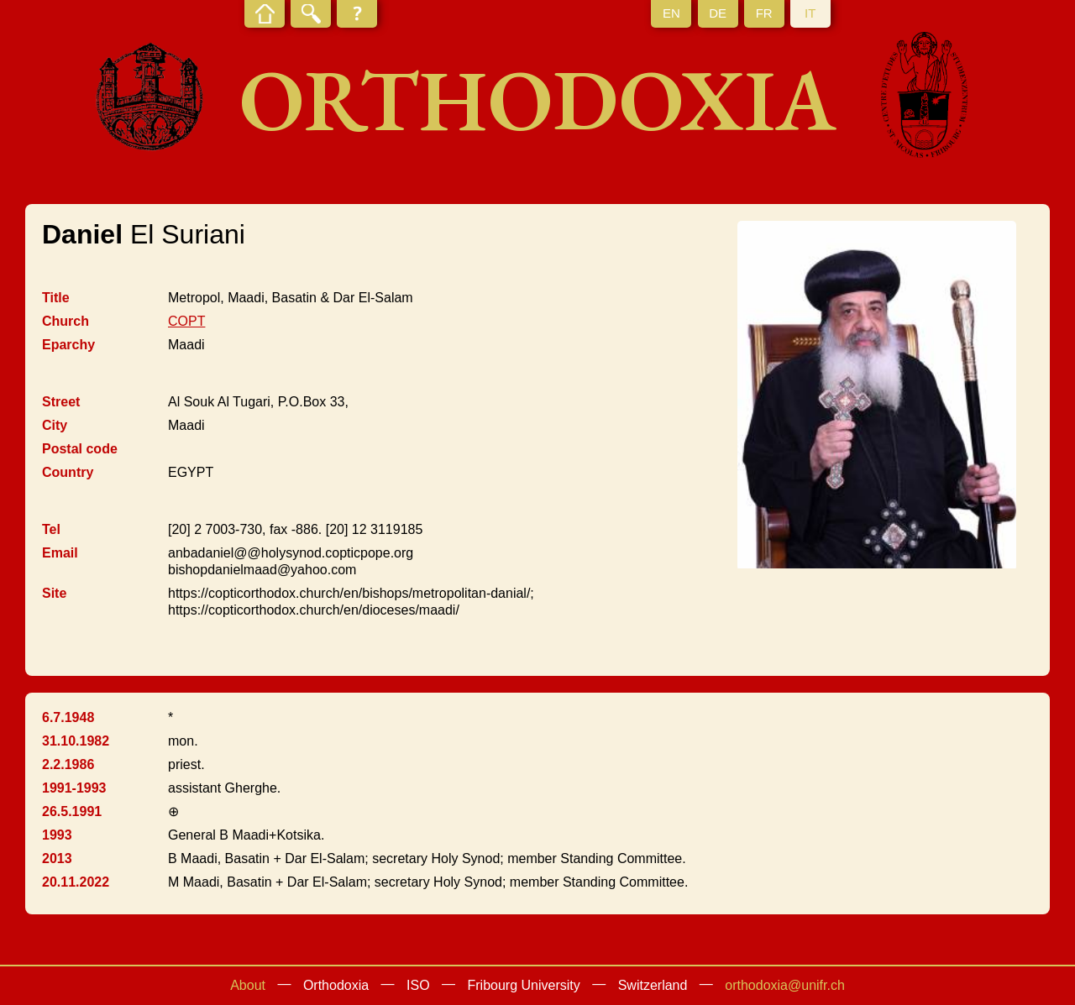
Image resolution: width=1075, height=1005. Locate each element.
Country (67, 472)
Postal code (80, 449)
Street (61, 402)
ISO (418, 985)
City (54, 425)
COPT (186, 321)
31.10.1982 (75, 741)
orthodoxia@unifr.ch (785, 985)
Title (56, 298)
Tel (51, 529)
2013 (57, 858)
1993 (57, 835)
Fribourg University (524, 985)
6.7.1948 (68, 717)
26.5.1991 (72, 811)
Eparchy (68, 345)
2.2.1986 (68, 764)
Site (54, 593)
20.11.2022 (75, 882)
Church (65, 321)
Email (60, 553)
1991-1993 (74, 788)
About (247, 985)
